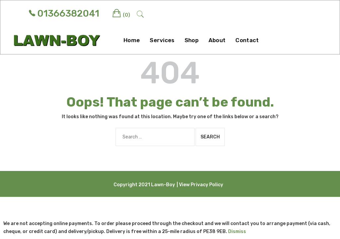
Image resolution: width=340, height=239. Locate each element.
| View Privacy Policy (200, 185)
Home (132, 40)
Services (162, 40)
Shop (192, 40)
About (217, 40)
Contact (247, 40)
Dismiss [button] (237, 231)
